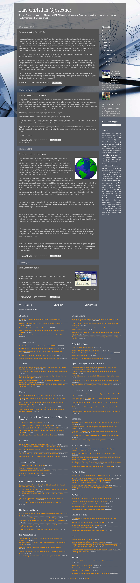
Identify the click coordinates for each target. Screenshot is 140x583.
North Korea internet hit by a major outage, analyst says (37, 407)
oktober (108, 58)
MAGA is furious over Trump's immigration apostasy (88, 440)
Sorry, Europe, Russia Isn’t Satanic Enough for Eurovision (38, 435)
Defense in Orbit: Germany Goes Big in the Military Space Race (39, 502)
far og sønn (114, 155)
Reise (119, 189)
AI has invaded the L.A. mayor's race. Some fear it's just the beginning (94, 402)
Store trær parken (114, 94)
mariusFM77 (73, 578)
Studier (27, 143)
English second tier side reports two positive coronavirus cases (92, 353)
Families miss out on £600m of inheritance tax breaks (89, 501)
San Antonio (117, 191)
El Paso (110, 150)
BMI (108, 140)
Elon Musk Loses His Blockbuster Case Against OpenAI (37, 444)
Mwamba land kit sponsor (80, 355)
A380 (112, 133)
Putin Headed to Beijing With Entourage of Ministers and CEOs (39, 428)
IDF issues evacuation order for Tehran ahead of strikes (37, 395)
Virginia (119, 212)
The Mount (105, 208)
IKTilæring (105, 170)
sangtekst (114, 193)
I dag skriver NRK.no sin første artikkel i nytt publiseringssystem (92, 561)
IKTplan (111, 170)
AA (108, 214)
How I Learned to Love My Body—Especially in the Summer (38, 529)
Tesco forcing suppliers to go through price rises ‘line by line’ (91, 498)
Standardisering (106, 202)
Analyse (118, 133)
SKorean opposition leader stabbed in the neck (34, 470)
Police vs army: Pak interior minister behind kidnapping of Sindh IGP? (94, 518)
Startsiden (58, 305)
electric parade (117, 150)
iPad (116, 170)
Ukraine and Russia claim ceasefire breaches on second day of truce (94, 453)
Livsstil (103, 174)
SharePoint (105, 198)
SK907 (113, 198)
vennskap (118, 210)
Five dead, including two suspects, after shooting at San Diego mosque (95, 380)
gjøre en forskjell (113, 160)
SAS (111, 195)
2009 (106, 65)
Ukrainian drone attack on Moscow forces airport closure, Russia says (42, 398)
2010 (106, 48)
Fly (103, 160)
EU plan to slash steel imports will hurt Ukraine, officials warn (39, 358)
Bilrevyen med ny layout (28, 268)
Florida (119, 157)
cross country (112, 146)
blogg (103, 139)
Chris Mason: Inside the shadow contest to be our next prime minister (41, 335)
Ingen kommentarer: (42, 82)
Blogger (87, 578)
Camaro (111, 144)
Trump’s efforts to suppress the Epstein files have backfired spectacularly (95, 435)
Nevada (109, 180)
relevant (110, 191)
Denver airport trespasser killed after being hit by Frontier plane (92, 466)
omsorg (104, 185)
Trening (111, 208)
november (109, 50)
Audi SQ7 (104, 137)
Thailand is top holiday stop (28, 476)
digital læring (117, 148)
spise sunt (117, 200)
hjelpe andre (114, 164)
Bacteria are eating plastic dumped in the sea (86, 504)
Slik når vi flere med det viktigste (82, 565)
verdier (113, 212)
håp (106, 168)
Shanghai (118, 195)
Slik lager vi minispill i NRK (80, 570)
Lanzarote (104, 172)
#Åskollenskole (106, 133)
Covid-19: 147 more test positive (82, 347)
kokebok (54, 129)
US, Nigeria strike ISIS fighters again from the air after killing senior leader (43, 371)
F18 (120, 152)
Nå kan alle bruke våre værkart (82, 568)
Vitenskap (104, 214)
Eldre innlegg (91, 305)
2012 (106, 45)
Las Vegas (112, 172)
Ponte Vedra (115, 187)
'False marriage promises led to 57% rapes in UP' (88, 522)
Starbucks (118, 202)
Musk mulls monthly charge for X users (31, 473)
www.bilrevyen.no (25, 278)
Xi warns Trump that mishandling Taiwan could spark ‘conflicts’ (39, 556)
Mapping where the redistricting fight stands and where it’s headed (40, 547)
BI (111, 137)
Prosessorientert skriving (109, 189)
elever (103, 152)
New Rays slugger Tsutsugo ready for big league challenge (91, 478)
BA (109, 137)
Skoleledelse (106, 200)
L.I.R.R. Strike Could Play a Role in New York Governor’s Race (39, 447)
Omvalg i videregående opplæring (83, 539)
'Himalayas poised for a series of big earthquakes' (88, 530)
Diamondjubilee (110, 148)
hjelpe (108, 164)
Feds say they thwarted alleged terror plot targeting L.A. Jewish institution (96, 411)
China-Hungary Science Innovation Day (32, 465)
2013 (106, 42)
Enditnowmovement (112, 152)
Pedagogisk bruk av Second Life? (32, 32)
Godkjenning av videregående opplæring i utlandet (88, 542)
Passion (111, 185)
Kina (119, 170)
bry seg (117, 142)
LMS (108, 174)
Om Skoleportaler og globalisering (32, 154)
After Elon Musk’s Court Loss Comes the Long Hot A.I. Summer (39, 456)
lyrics (108, 176)
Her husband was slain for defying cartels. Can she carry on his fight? (94, 407)
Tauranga (104, 206)
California (105, 144)
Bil (114, 137)
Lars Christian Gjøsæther (44, 10)
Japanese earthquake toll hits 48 (29, 468)
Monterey (118, 178)
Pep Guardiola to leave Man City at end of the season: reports (92, 385)
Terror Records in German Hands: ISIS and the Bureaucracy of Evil (41, 494)
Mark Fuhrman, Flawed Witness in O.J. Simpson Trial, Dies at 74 (40, 449)
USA (104, 210)
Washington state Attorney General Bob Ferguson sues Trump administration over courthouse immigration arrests (92, 481)
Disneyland (105, 150)
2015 (106, 36)
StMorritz (104, 204)
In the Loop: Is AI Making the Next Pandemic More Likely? (38, 518)
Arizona (104, 135)
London (114, 174)
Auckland (109, 135)
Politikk (104, 187)
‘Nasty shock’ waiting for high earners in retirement (88, 506)
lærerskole (114, 176)
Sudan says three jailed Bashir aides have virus (87, 358)
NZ (119, 183)
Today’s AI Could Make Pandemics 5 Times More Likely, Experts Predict (42, 520)
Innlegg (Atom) (32, 309)
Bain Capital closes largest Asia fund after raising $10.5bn (38, 346)
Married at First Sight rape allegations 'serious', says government (40, 319)
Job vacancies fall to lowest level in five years (34, 328)
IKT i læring (116, 168)
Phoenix (118, 185)
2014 (106, 39)
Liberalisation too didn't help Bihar (83, 528)
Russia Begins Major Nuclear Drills (30, 423)
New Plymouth (106, 183)
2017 (106, 30)
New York (114, 183)
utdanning (110, 210)
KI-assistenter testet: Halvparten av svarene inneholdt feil (90, 573)
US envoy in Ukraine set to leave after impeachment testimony (92, 488)
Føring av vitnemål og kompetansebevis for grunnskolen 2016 (92, 549)
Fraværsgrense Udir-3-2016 (81, 552)
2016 (106, 33)
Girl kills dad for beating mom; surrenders (85, 525)
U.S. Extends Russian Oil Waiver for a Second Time (36, 425)
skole (119, 198)
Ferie (114, 157)
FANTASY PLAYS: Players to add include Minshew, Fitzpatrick (92, 475)
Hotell (104, 166)
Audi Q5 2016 (117, 135)
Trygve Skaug (117, 208)
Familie (106, 155)
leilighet (119, 172)
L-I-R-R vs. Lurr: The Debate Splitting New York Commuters (38, 454)
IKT (110, 168)
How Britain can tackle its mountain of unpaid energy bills (37, 348)
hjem (120, 164)
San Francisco (106, 193)
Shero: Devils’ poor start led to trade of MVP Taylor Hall (90, 485)
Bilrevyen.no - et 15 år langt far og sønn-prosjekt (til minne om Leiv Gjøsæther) (116, 75)
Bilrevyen (118, 137)
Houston (109, 166)
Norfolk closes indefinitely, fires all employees (86, 350)
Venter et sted (106, 212)
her (31, 135)
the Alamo (118, 206)
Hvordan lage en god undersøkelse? (33, 95)
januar (108, 61)
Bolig (119, 139)
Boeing (114, 140)
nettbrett (104, 180)
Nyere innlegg (25, 305)
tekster (109, 206)
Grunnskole (105, 162)
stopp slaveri (111, 204)
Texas (113, 206)
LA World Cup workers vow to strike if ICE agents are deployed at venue (95, 376)
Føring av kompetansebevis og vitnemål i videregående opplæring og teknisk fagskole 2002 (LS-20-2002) (94, 545)
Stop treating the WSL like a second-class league (88, 509)
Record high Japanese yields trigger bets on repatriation (37, 355)
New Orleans (117, 180)
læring (119, 176)
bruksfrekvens (106, 142)
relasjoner (105, 191)
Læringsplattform (107, 178)
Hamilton (113, 162)
